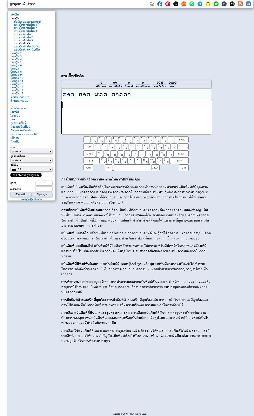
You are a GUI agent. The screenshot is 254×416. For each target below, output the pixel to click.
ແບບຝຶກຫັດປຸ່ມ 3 (23, 40)
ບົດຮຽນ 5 (16, 62)
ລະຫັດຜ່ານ (15, 189)
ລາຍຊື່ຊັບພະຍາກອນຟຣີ (24, 134)
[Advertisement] (109, 40)
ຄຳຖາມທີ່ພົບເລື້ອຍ (20, 126)
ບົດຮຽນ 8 (16, 71)
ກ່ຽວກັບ (15, 141)
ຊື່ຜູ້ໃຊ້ (13, 183)
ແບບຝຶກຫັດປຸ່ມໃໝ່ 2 (25, 27)
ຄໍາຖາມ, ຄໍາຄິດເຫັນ (21, 130)
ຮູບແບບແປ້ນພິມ (19, 122)
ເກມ (13, 104)
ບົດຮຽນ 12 (17, 83)
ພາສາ (13, 147)
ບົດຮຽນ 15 (17, 93)
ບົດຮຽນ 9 (16, 74)
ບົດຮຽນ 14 (17, 90)
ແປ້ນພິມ (14, 165)
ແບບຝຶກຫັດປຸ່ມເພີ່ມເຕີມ (27, 46)
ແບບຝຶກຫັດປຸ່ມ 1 (23, 34)
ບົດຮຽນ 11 (17, 80)
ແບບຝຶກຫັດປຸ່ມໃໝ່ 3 (25, 30)
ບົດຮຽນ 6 (16, 65)
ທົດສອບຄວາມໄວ (20, 96)
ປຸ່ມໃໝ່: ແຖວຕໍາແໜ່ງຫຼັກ (27, 21)
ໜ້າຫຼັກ (15, 14)
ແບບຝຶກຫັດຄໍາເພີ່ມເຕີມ (27, 49)
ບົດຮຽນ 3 (16, 56)
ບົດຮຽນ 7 (16, 68)
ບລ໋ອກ (14, 119)
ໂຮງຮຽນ (15, 115)
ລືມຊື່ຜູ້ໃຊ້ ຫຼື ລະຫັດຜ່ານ (31, 199)
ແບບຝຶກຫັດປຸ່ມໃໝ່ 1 (25, 24)
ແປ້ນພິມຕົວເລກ (19, 108)
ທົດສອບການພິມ (19, 100)
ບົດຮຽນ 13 (17, 87)
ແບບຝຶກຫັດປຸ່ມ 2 (23, 37)
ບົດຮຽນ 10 (17, 77)
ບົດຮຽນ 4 (16, 59)
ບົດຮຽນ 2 (16, 53)
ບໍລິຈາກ (15, 137)
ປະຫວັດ (15, 111)
